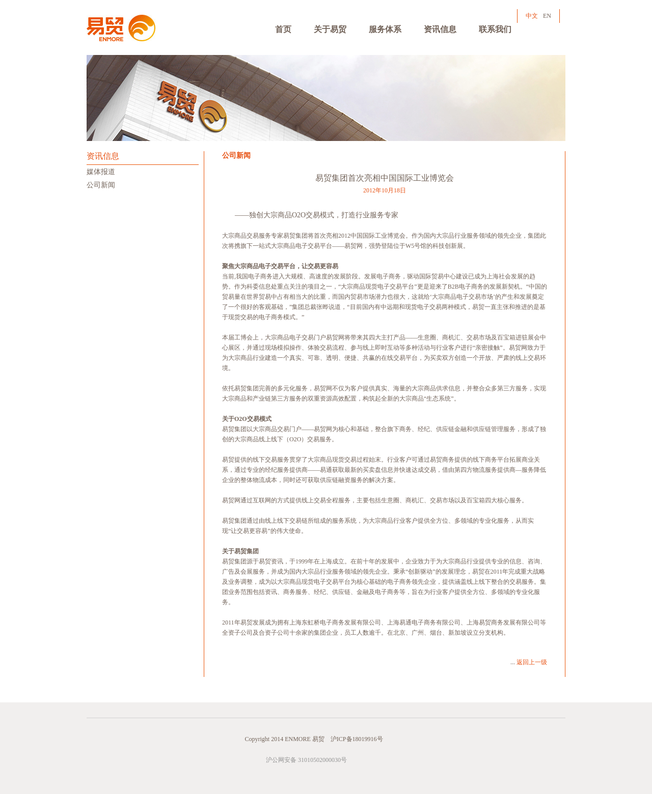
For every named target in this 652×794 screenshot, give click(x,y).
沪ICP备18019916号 (357, 739)
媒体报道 (101, 172)
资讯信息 (440, 29)
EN (547, 15)
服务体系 (385, 29)
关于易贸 (330, 29)
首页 (283, 29)
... (528, 662)
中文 (532, 15)
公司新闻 (101, 185)
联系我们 (495, 29)
